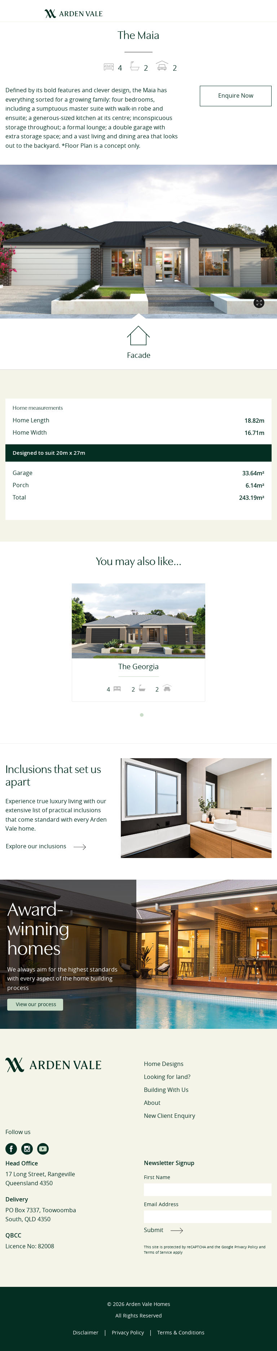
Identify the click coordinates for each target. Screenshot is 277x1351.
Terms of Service (158, 1252)
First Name (208, 1185)
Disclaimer (85, 1333)
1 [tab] (135, 715)
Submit (153, 1230)
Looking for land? (167, 1077)
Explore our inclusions (36, 846)
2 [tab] (142, 715)
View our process (36, 1004)
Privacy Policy (246, 1247)
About (152, 1102)
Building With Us (166, 1089)
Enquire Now (235, 95)
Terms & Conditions (181, 1333)
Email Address (208, 1212)
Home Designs (164, 1064)
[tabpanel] (138, 642)
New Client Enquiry (169, 1115)
